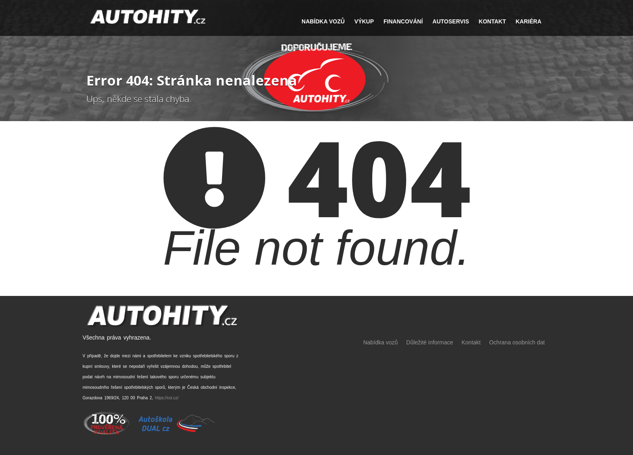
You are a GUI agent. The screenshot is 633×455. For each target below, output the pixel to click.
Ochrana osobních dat (517, 342)
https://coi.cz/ (166, 398)
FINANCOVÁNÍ (403, 21)
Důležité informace (429, 342)
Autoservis (450, 21)
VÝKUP (364, 21)
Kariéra (528, 21)
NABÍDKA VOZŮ (323, 21)
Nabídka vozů (380, 342)
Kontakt (492, 21)
